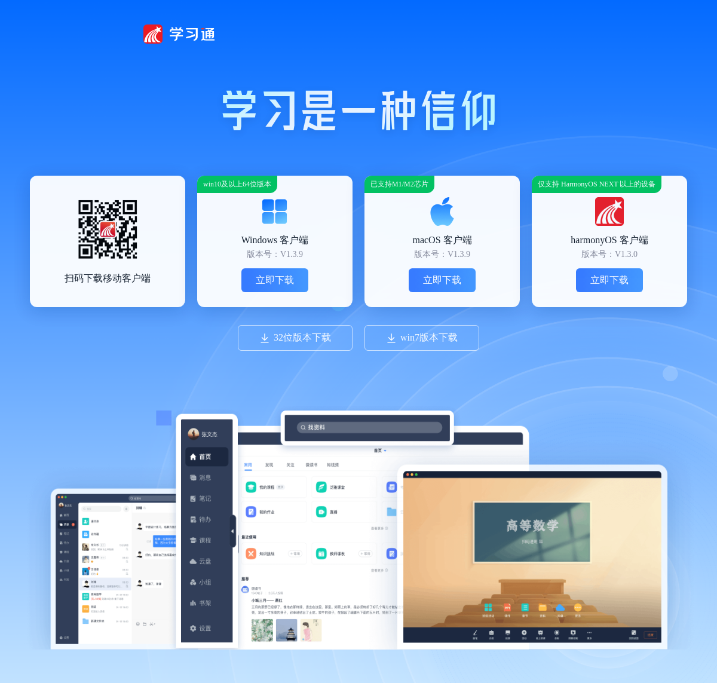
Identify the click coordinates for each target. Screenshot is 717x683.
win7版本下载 (422, 338)
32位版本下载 (295, 338)
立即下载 (275, 280)
